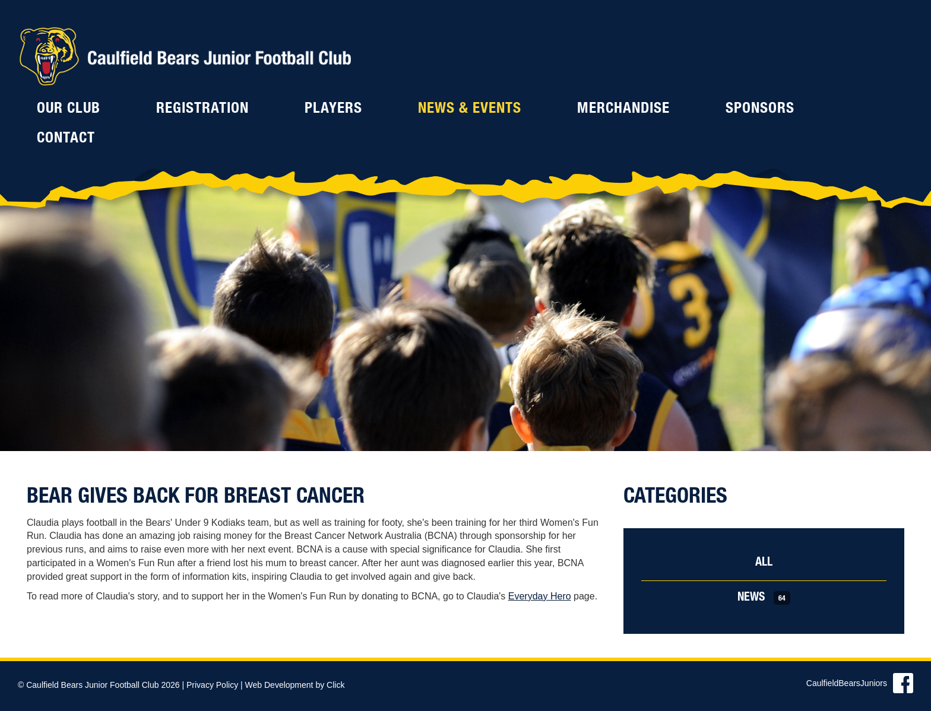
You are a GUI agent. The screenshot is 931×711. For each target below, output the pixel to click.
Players (333, 109)
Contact (66, 139)
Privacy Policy (212, 685)
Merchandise (623, 109)
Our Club (68, 109)
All (763, 563)
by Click (329, 685)
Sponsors (760, 109)
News (763, 598)
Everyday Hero (539, 596)
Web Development (279, 685)
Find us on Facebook (903, 683)
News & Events (469, 109)
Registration (202, 109)
